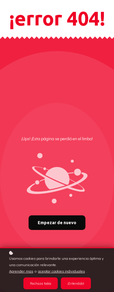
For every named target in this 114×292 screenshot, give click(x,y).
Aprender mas (21, 271)
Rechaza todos (40, 283)
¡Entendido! (75, 283)
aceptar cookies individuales (61, 271)
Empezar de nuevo (57, 222)
